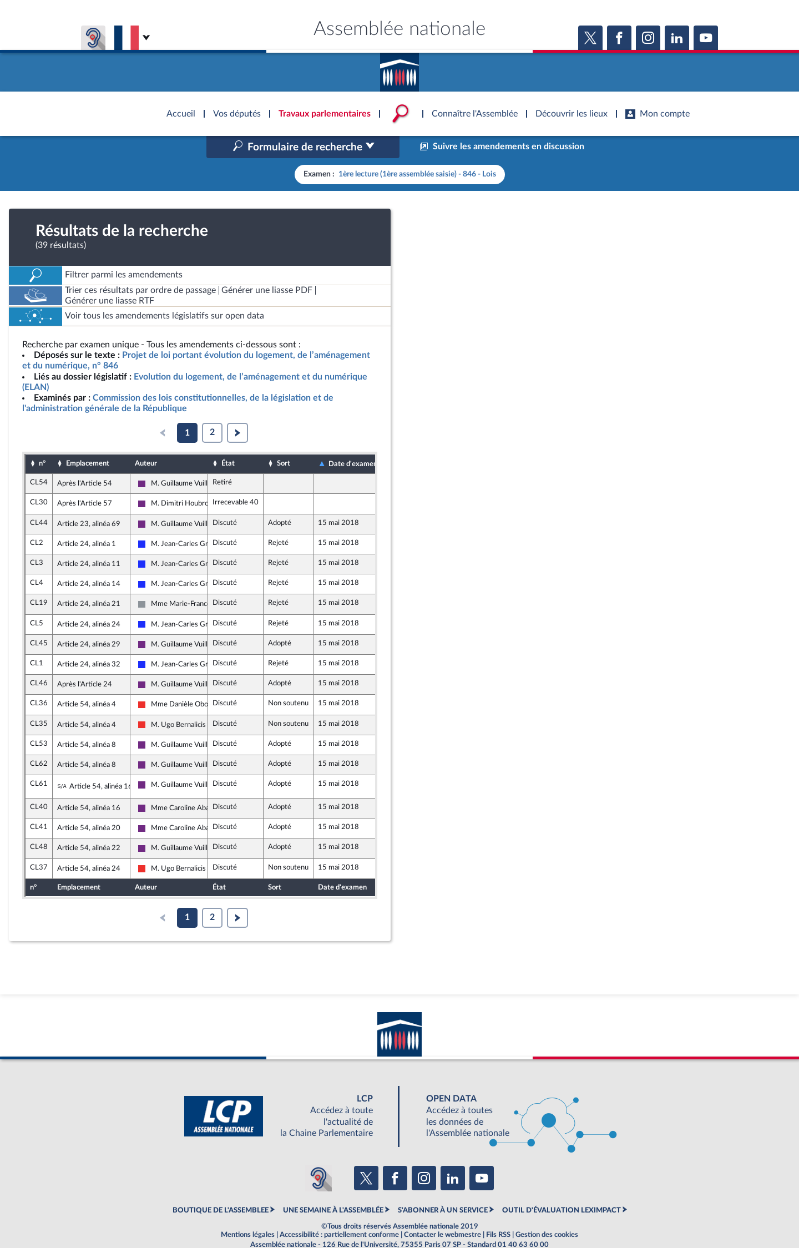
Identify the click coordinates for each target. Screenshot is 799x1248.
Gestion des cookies (546, 1211)
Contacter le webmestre (442, 1211)
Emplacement (87, 440)
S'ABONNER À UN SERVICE (443, 1187)
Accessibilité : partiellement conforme (339, 1211)
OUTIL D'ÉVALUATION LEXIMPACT (561, 1187)
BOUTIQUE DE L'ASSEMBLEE (221, 1187)
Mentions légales (248, 1211)
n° (42, 440)
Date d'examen (352, 440)
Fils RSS (498, 1211)
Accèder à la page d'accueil (399, 68)
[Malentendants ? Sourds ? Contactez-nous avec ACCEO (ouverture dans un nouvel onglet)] (318, 1154)
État (228, 440)
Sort (283, 440)
